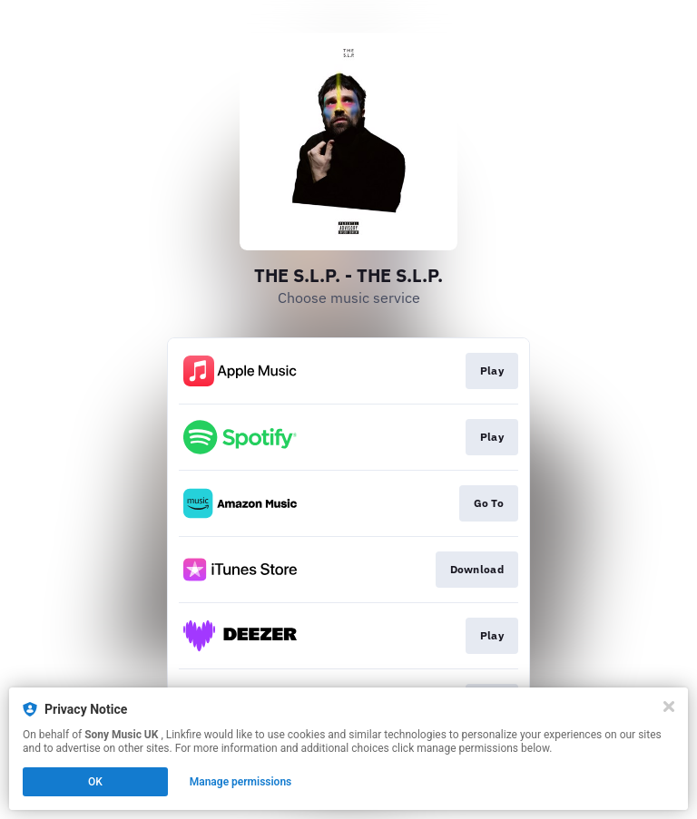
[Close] (668, 706)
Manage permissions (241, 781)
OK (95, 781)
